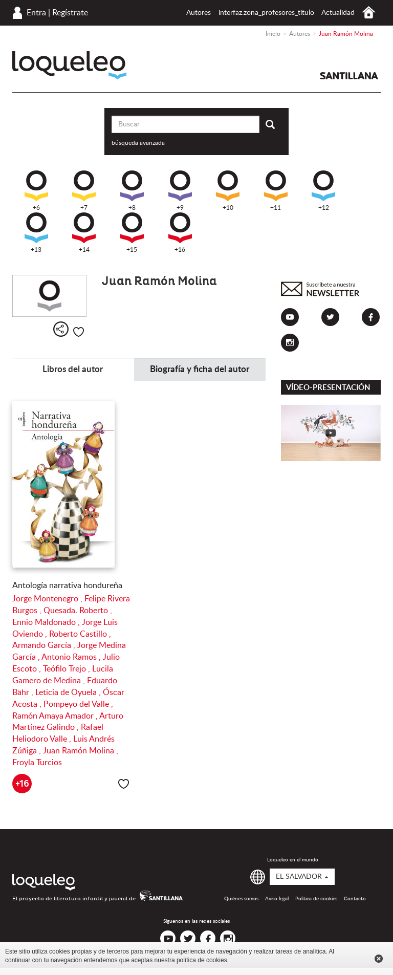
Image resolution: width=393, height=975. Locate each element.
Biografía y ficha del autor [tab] (199, 369)
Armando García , (44, 645)
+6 (36, 190)
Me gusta (78, 332)
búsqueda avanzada (138, 143)
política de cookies (202, 960)
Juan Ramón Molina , (80, 751)
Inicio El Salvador (369, 12)
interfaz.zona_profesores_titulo (266, 12)
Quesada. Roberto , (77, 610)
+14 (84, 232)
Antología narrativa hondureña (67, 585)
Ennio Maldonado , (47, 622)
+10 (227, 190)
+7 (84, 190)
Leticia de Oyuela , (69, 692)
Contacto (355, 898)
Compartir (61, 329)
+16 (180, 232)
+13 (36, 232)
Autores (198, 12)
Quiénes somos (241, 898)
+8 (132, 190)
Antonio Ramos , (72, 657)
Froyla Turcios (37, 763)
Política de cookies (316, 898)
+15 (132, 232)
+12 (323, 190)
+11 (276, 190)
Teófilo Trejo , (67, 669)
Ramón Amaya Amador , (55, 716)
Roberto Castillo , (80, 634)
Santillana (349, 75)
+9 (180, 190)
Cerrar (379, 959)
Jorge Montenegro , (48, 599)
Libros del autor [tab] (72, 369)
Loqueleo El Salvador (69, 65)
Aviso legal (277, 898)
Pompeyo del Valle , (78, 704)
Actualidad (338, 12)
